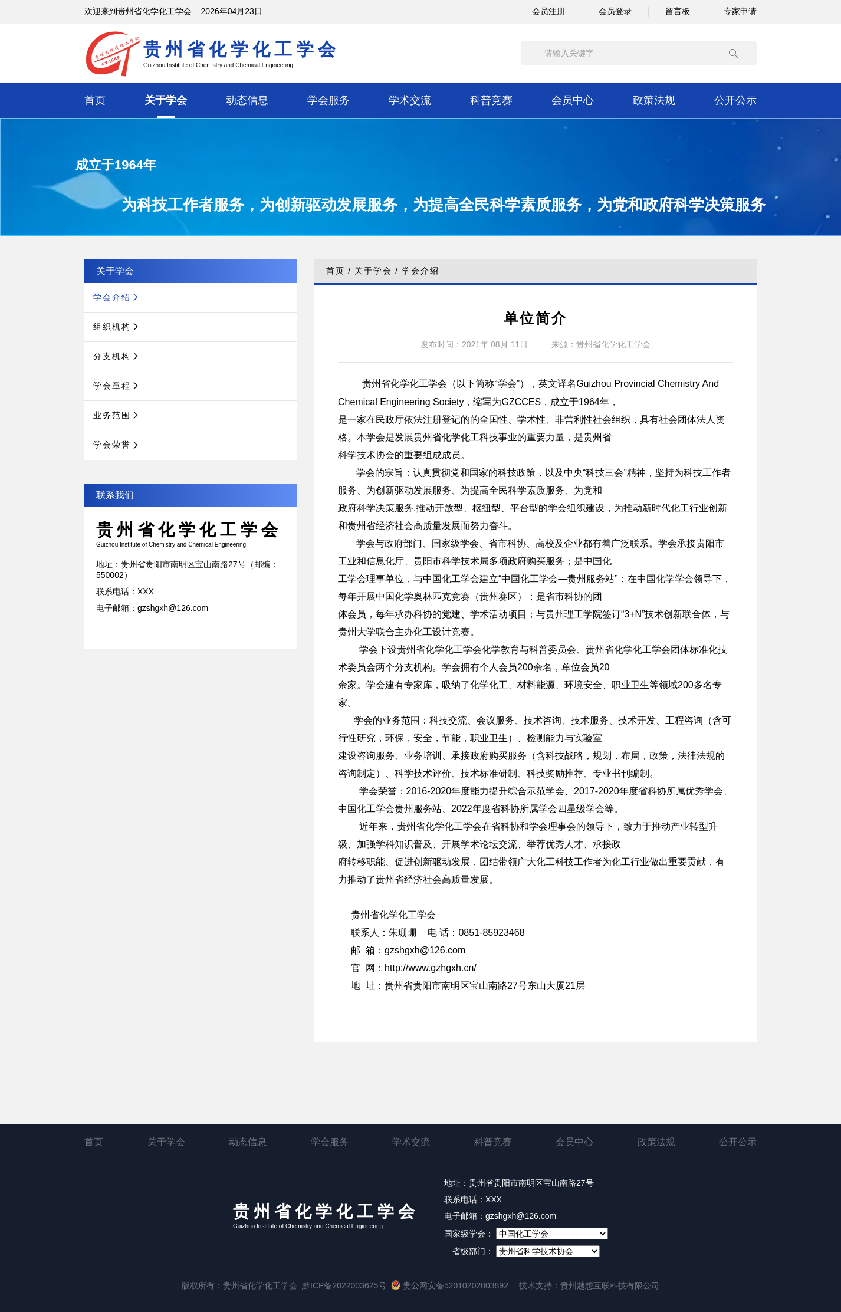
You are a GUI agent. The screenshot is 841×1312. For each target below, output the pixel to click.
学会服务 (328, 100)
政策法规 (654, 100)
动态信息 (247, 100)
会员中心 (572, 100)
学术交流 (410, 100)
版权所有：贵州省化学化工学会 (239, 1285)
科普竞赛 (491, 100)
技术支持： (539, 1285)
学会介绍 (420, 270)
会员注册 (548, 11)
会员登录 (615, 11)
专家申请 (740, 11)
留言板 (677, 11)
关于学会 (165, 100)
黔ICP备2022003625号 (344, 1285)
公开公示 (735, 100)
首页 (95, 100)
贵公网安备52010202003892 (449, 1285)
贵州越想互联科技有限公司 (609, 1285)
